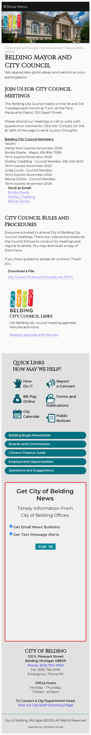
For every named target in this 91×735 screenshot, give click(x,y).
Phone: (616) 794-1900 (45, 665)
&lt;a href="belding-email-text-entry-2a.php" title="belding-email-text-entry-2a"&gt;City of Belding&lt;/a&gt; (45, 562)
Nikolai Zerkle (19, 201)
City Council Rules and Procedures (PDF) (40, 277)
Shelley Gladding (21, 197)
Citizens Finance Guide (27, 453)
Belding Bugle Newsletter (30, 435)
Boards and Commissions (29, 444)
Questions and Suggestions (31, 470)
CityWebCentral (53, 726)
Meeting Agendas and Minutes (33, 335)
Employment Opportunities (31, 462)
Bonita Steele (18, 192)
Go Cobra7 (12, 719)
